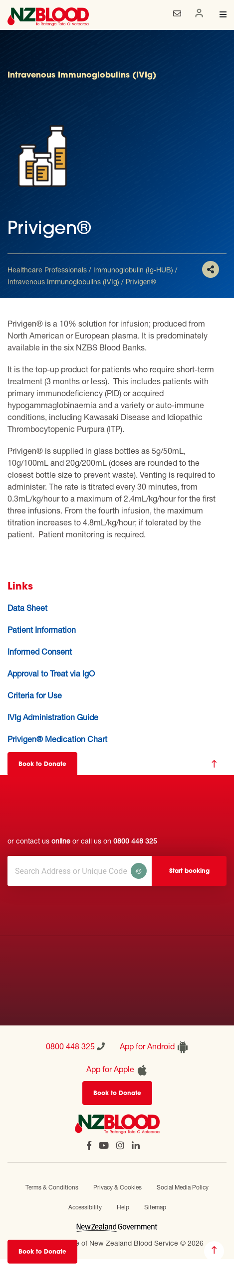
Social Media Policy (183, 1187)
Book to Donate (42, 1252)
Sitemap (155, 1207)
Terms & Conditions (51, 1187)
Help (123, 1207)
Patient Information (41, 629)
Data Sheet (27, 607)
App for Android (154, 1047)
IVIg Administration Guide (52, 717)
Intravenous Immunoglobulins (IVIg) (63, 281)
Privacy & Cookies (117, 1187)
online (60, 841)
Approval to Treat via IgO (51, 673)
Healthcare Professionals (47, 269)
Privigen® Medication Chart (57, 739)
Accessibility (85, 1207)
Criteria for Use (34, 695)
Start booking (189, 871)
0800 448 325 (135, 841)
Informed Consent (39, 651)
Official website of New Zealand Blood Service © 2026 (117, 1243)
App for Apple (117, 1070)
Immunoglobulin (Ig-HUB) (133, 269)
